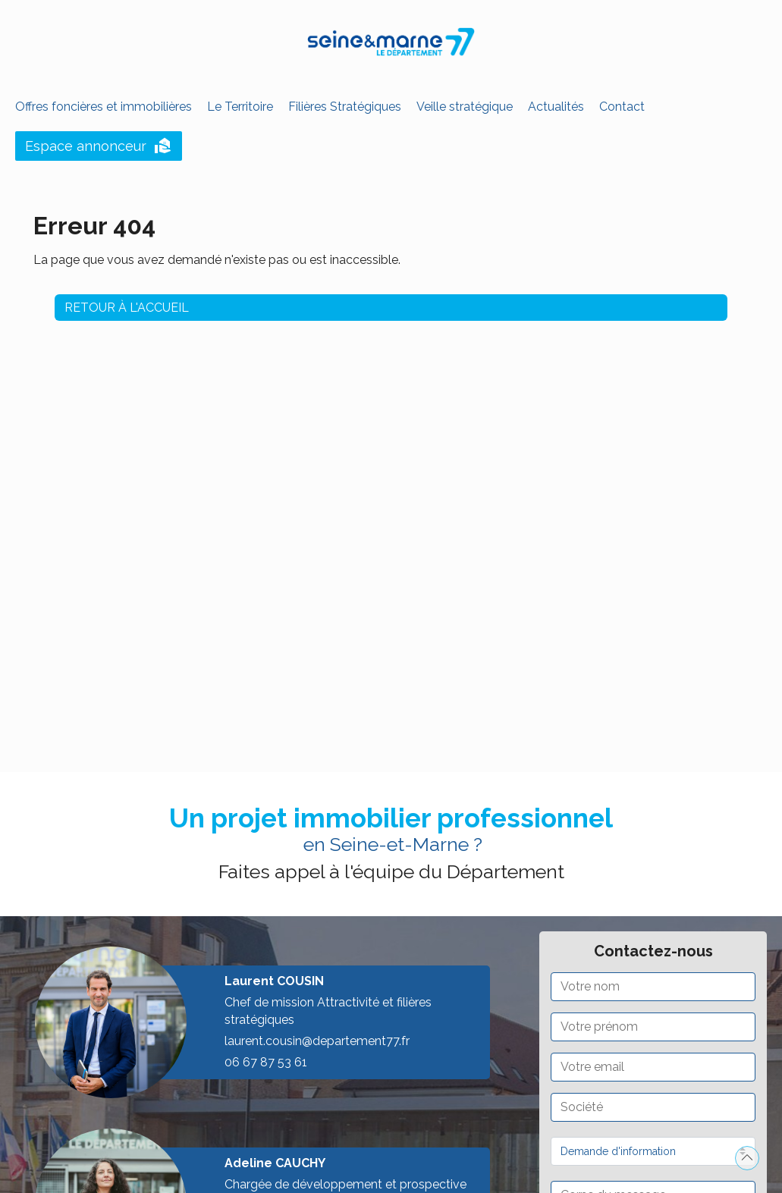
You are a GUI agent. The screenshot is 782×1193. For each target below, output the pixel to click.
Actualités (556, 106)
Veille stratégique (464, 106)
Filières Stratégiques (344, 106)
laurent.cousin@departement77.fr (317, 1041)
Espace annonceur (98, 146)
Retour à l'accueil (126, 304)
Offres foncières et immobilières (103, 106)
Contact (622, 106)
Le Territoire (240, 106)
